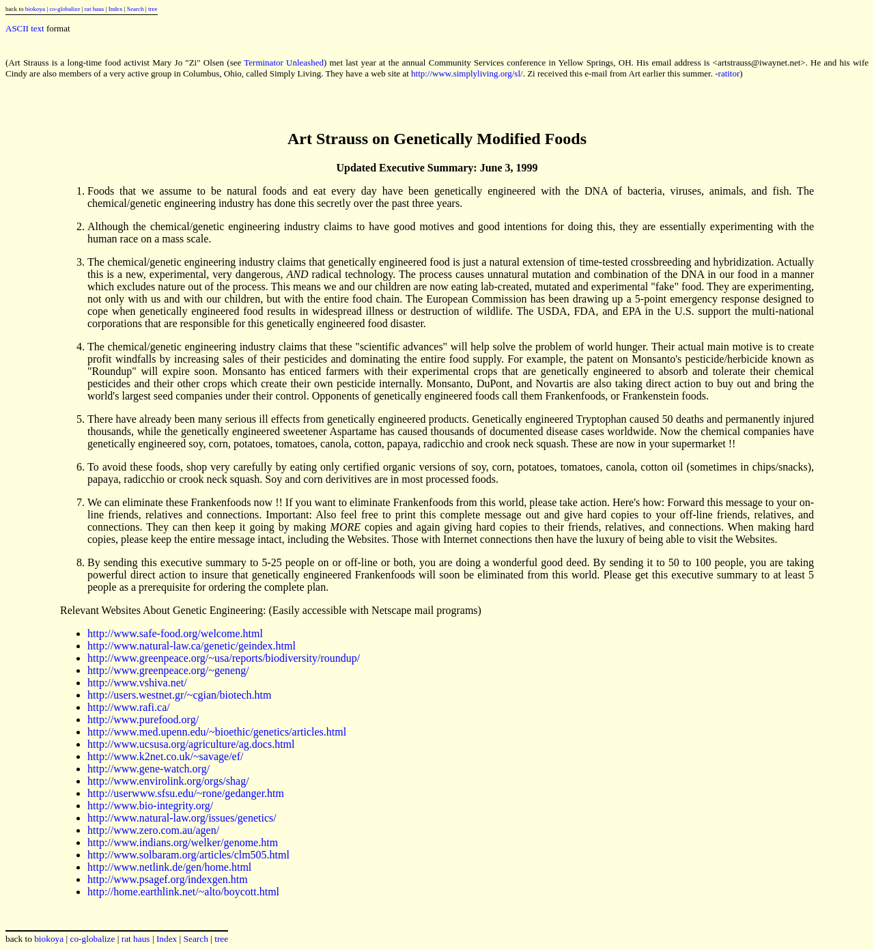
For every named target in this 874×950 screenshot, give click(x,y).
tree (153, 8)
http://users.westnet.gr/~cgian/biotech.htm (179, 695)
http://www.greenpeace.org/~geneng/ (168, 670)
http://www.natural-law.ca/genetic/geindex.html (191, 646)
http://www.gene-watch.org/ (148, 768)
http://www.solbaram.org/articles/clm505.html (188, 855)
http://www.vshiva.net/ (137, 682)
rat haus (94, 8)
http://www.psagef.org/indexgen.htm (167, 879)
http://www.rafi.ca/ (128, 707)
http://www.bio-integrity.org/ (150, 805)
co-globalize (64, 8)
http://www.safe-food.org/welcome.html (175, 633)
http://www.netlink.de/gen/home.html (169, 867)
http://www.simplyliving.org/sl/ (467, 73)
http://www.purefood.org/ (143, 719)
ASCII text (24, 28)
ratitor (729, 73)
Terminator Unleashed (284, 62)
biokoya (35, 8)
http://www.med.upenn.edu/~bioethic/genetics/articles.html (216, 732)
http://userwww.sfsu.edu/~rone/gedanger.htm (185, 793)
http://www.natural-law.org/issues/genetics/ (182, 818)
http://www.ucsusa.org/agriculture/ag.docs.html (191, 744)
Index (116, 8)
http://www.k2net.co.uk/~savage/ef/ (165, 756)
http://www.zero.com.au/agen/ (153, 830)
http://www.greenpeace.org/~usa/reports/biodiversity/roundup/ (223, 658)
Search (135, 8)
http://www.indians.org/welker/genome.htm (182, 842)
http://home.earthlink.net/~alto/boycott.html (183, 891)
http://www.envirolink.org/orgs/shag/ (168, 781)
